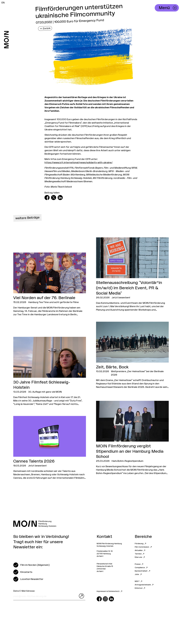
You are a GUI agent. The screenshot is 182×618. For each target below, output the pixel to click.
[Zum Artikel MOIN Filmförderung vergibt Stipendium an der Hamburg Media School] (132, 438)
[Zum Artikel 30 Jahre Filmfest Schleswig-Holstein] (49, 371)
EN (3, 3)
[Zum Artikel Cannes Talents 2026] (49, 448)
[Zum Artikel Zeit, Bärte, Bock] (132, 355)
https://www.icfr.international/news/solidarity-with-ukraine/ (78, 162)
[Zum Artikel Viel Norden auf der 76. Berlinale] (49, 284)
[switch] (31, 565)
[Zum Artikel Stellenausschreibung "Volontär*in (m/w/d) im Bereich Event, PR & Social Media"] (132, 274)
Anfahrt (100, 556)
